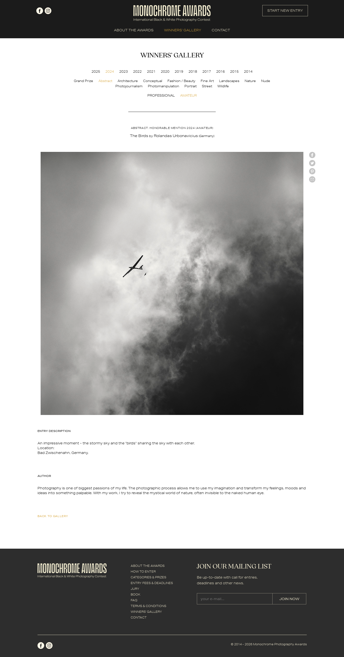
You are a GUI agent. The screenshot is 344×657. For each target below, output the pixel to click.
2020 (165, 71)
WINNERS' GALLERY (182, 30)
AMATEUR (188, 95)
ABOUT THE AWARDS (134, 30)
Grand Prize (83, 81)
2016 (220, 71)
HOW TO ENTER (143, 571)
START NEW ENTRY (285, 10)
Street (207, 86)
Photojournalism (129, 86)
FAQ (134, 600)
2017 (206, 71)
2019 (179, 71)
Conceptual (152, 81)
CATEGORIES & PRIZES (148, 577)
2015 (234, 71)
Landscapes (229, 81)
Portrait (190, 86)
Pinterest (312, 171)
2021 (151, 71)
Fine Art (207, 81)
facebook (39, 10)
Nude (265, 81)
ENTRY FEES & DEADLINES (152, 583)
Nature (250, 81)
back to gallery (53, 516)
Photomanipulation (163, 86)
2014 (248, 71)
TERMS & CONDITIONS (148, 606)
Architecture (128, 81)
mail (312, 179)
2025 (95, 71)
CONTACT (221, 30)
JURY (135, 589)
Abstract (105, 81)
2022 (137, 71)
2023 (123, 71)
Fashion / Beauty (181, 81)
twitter (312, 163)
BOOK (135, 594)
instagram (48, 10)
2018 (192, 71)
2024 (109, 71)
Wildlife (223, 86)
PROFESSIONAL (161, 95)
